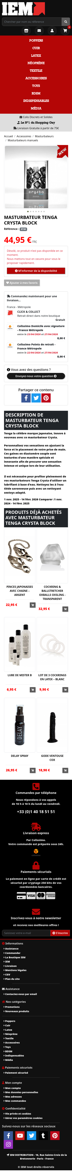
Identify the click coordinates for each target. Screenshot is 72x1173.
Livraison (10, 966)
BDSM (36, 93)
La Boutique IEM (14, 957)
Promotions (12, 1006)
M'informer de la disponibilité (36, 271)
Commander (12, 953)
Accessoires (36, 78)
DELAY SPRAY (19, 756)
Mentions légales (15, 970)
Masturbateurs (44, 136)
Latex (36, 55)
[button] (28, 211)
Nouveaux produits (16, 1011)
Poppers (36, 40)
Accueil (8, 136)
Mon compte (12, 1088)
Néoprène (36, 63)
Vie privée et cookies (17, 1113)
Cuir (36, 48)
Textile (36, 70)
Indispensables (36, 101)
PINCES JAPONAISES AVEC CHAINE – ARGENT (19, 591)
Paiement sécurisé (16, 1072)
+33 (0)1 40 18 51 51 (36, 811)
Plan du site (12, 979)
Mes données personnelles (21, 1092)
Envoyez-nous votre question (36, 376)
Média (36, 108)
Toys (36, 86)
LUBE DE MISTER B (20, 675)
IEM (7, 961)
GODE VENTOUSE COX (52, 758)
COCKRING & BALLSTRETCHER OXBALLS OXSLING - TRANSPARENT (52, 593)
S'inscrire (60, 933)
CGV (7, 974)
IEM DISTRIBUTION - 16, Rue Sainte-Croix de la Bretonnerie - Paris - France (37, 1156)
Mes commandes (15, 1100)
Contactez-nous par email (20, 994)
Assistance (11, 948)
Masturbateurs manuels (23, 140)
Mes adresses (13, 1096)
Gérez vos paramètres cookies (23, 1118)
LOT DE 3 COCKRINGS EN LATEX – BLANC (52, 677)
